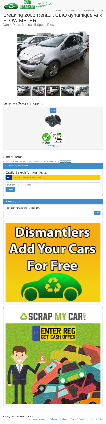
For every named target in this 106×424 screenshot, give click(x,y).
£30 (53, 110)
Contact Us (89, 10)
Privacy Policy (97, 419)
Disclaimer (63, 419)
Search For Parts (73, 10)
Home (58, 10)
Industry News (30, 419)
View (97, 213)
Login (100, 10)
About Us (43, 419)
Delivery (53, 419)
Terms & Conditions (79, 419)
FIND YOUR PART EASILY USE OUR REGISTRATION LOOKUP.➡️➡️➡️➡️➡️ (37, 161)
